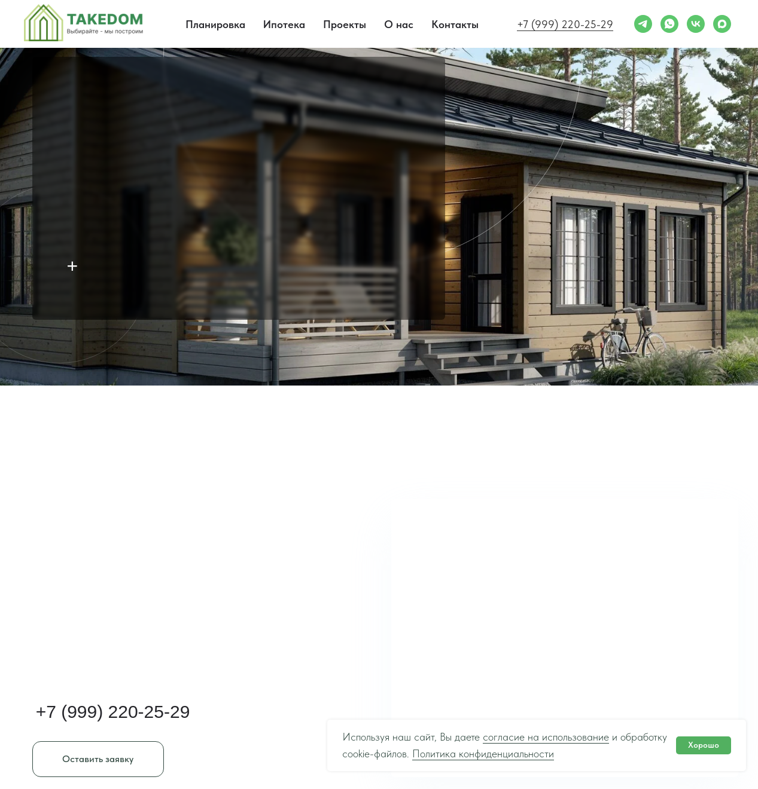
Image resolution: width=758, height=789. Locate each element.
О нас (398, 24)
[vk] (696, 24)
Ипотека (284, 24)
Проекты (344, 24)
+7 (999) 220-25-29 (565, 24)
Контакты (455, 24)
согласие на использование (546, 736)
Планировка (215, 24)
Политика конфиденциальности (483, 753)
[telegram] (643, 24)
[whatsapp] (669, 24)
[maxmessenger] (722, 24)
